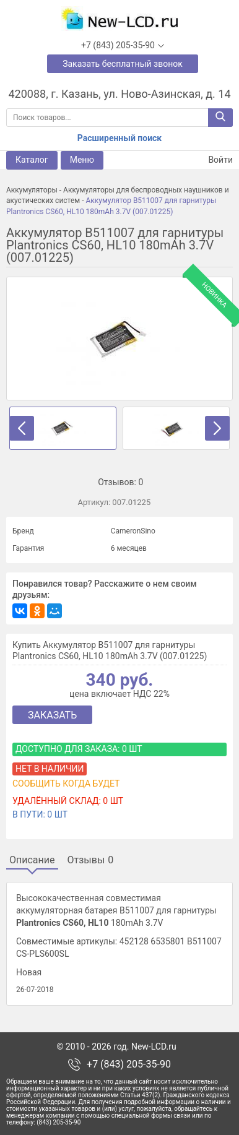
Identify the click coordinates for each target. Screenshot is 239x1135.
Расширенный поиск (119, 138)
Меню (82, 160)
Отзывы (90, 860)
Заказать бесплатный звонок (123, 64)
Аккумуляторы (32, 190)
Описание (32, 860)
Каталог (31, 160)
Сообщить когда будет (66, 783)
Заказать (52, 715)
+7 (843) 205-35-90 (129, 1064)
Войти (213, 160)
